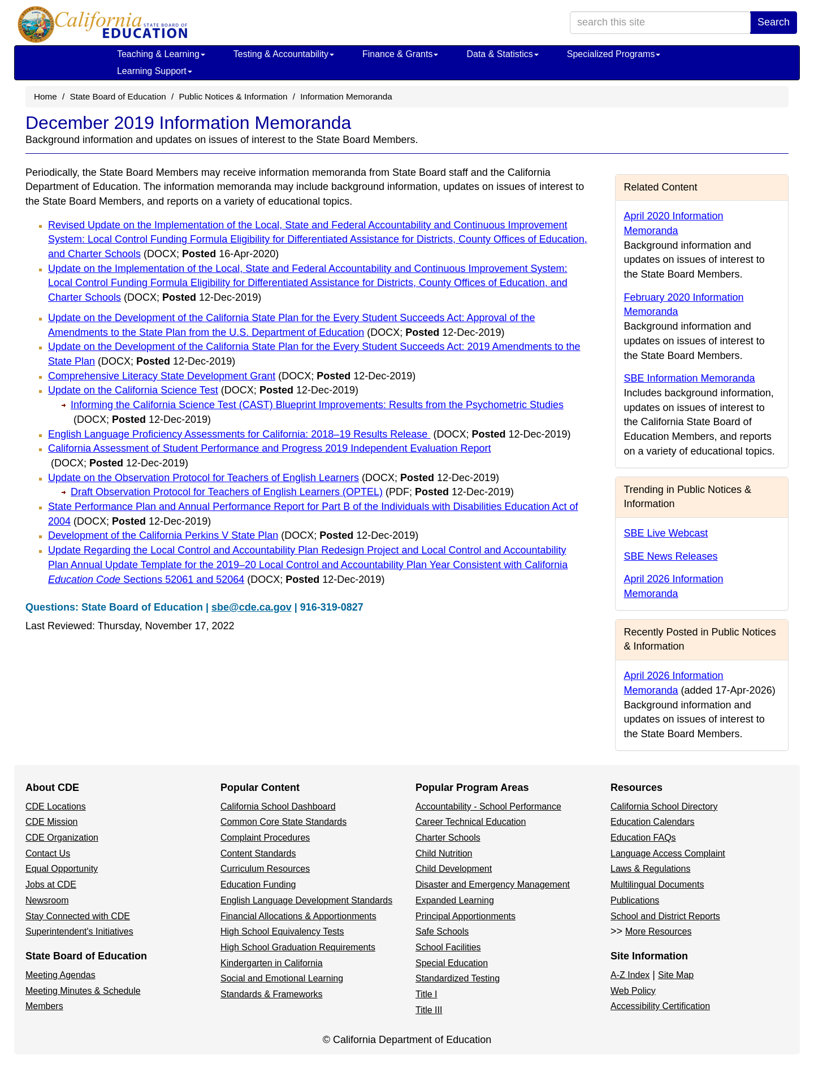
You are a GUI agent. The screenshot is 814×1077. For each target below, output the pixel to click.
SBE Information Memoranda (689, 378)
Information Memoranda (346, 96)
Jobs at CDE (50, 884)
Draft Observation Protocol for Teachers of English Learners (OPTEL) (292, 492)
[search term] (660, 22)
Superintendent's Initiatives (79, 931)
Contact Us (47, 853)
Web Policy (633, 991)
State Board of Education (118, 96)
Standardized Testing (457, 978)
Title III (428, 1010)
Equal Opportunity (61, 868)
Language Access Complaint (667, 853)
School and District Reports (665, 916)
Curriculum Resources (265, 868)
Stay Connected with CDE (77, 916)
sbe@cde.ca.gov (251, 607)
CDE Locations (55, 806)
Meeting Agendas (60, 975)
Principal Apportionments (465, 916)
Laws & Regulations (650, 868)
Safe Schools (442, 931)
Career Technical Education (470, 822)
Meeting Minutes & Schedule (83, 991)
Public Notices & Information (233, 96)
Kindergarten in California (271, 963)
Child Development (453, 868)
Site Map (676, 975)
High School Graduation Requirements (297, 947)
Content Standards (258, 853)
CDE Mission (51, 822)
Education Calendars (652, 822)
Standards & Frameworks (271, 994)
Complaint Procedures (265, 837)
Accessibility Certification (660, 1006)
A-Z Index (630, 975)
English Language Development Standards (306, 900)
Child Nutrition (443, 853)
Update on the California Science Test (203, 390)
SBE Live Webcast (666, 533)
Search (773, 22)
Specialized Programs (614, 54)
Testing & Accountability (283, 54)
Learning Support (154, 71)
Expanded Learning (454, 900)
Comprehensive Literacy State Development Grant (231, 376)
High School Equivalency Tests (282, 931)
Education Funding (258, 884)
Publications (634, 900)
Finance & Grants (400, 54)
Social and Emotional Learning (281, 978)
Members (44, 1006)
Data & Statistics (502, 54)
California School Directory (663, 806)
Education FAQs (643, 837)
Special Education (451, 963)
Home (45, 96)
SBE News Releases (671, 556)
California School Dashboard (278, 806)
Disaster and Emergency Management (492, 884)
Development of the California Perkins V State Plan (233, 535)
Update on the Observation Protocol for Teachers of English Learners (273, 477)
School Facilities (448, 947)
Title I (426, 994)
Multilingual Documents (657, 884)
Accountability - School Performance (488, 806)
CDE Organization (61, 837)
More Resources (658, 931)
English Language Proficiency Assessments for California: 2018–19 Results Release (309, 434)
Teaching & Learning (161, 54)
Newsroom (46, 900)
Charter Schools (447, 837)
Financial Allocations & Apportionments (298, 916)
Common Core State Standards (283, 822)
